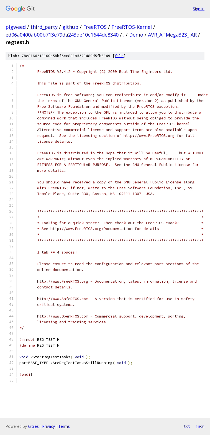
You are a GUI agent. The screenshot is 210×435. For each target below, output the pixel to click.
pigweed (16, 27)
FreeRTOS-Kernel (131, 27)
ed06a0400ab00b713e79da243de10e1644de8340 (62, 34)
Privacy (48, 426)
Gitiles (33, 426)
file (119, 55)
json (200, 426)
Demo (136, 34)
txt (186, 426)
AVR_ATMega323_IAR (172, 34)
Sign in (198, 8)
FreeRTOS (95, 27)
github (70, 27)
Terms (64, 426)
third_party (44, 27)
